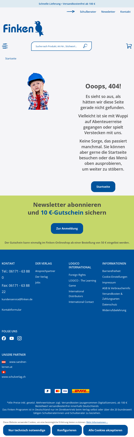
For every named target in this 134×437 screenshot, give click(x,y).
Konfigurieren (67, 430)
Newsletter (108, 11)
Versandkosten (70, 402)
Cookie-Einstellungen (114, 276)
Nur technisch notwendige (26, 430)
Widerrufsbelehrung (114, 310)
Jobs (37, 282)
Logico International (80, 265)
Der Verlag (41, 276)
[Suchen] (86, 46)
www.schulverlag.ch (14, 376)
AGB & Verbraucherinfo (116, 288)
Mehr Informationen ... (97, 422)
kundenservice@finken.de (17, 299)
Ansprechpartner (45, 271)
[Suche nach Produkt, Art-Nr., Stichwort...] (56, 46)
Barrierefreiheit (111, 271)
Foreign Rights (77, 274)
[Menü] (5, 46)
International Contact (81, 302)
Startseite (10, 58)
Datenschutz (109, 304)
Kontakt (125, 11)
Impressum (109, 282)
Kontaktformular (11, 309)
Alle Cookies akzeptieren (105, 430)
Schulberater (88, 11)
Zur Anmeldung (67, 228)
